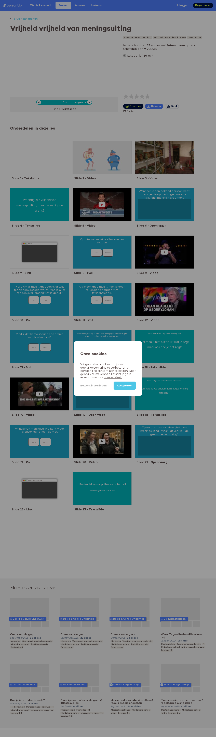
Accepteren (124, 385)
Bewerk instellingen (93, 385)
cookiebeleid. (113, 377)
